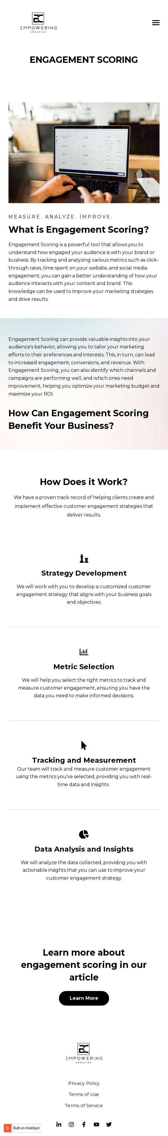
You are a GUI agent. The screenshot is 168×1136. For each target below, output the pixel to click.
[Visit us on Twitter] (109, 1124)
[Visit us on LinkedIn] (59, 1124)
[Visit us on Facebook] (84, 1124)
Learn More (84, 998)
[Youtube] (96, 1124)
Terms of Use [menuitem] (84, 1094)
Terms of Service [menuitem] (84, 1105)
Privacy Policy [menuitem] (83, 1083)
